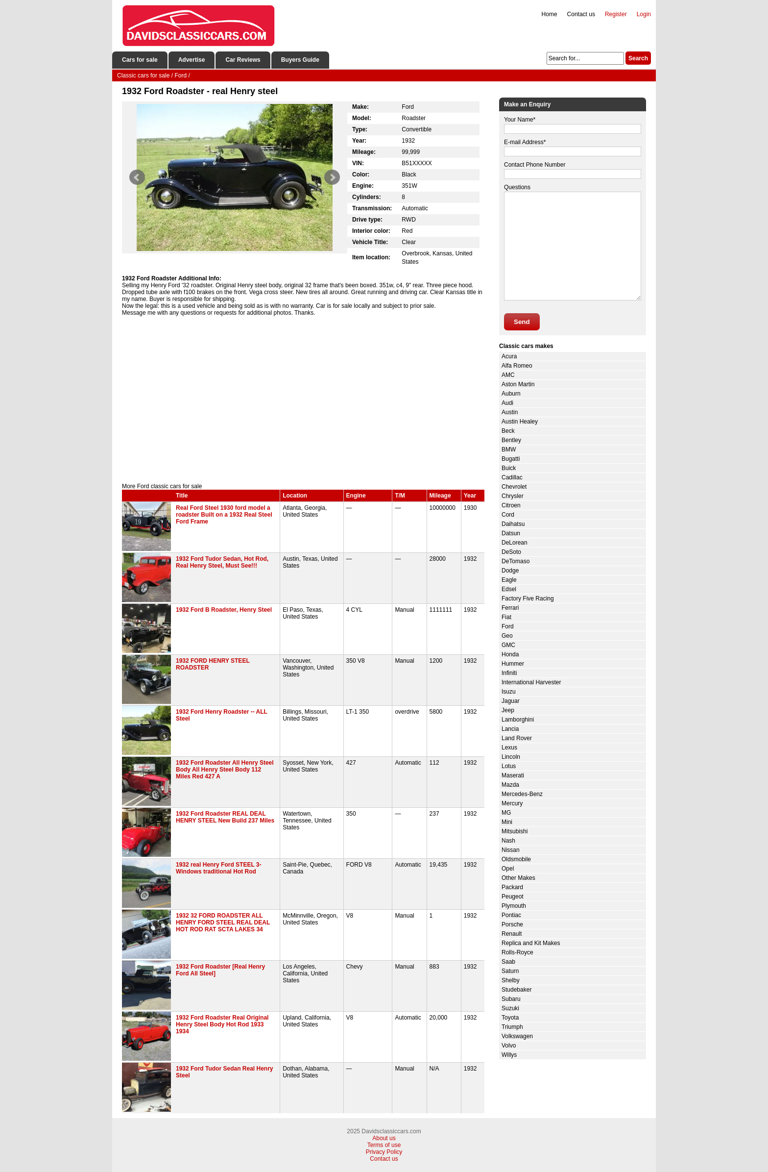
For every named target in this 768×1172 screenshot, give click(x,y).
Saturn (510, 971)
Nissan (511, 850)
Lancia (510, 728)
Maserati (513, 775)
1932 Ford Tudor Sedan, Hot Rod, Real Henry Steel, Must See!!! (222, 562)
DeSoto (511, 552)
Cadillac (512, 477)
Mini (507, 822)
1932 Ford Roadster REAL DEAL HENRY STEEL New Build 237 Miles (225, 817)
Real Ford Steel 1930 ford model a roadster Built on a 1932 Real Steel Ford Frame (224, 514)
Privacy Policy (384, 1151)
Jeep (508, 710)
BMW (509, 449)
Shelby (511, 980)
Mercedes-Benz (522, 794)
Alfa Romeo (517, 365)
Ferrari (510, 607)
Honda (510, 654)
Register (616, 14)
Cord (508, 514)
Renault (512, 933)
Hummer (513, 663)
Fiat (506, 617)
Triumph (512, 1026)
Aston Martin (518, 384)
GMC (508, 645)
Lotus (509, 766)
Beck (508, 430)
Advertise (191, 59)
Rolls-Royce (517, 952)
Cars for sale (140, 59)
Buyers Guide (300, 59)
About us (383, 1138)
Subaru (511, 999)
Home (549, 14)
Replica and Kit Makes (531, 943)
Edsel (509, 589)
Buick (509, 468)
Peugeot (513, 896)
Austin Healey (520, 421)
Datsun (511, 533)
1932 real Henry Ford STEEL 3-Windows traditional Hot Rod (219, 868)
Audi (507, 402)
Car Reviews (242, 59)
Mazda (510, 784)
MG (506, 812)
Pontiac (511, 915)
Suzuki (510, 1008)
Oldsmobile (516, 859)
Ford (508, 626)
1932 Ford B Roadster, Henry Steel (224, 609)
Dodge (510, 570)
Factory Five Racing (528, 598)
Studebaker (516, 989)
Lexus (509, 747)
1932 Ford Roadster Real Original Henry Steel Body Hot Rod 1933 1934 (222, 1024)
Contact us (581, 14)
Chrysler (513, 496)
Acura (509, 356)
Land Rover (517, 738)
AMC (508, 375)
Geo (507, 635)
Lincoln (511, 756)
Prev (137, 177)
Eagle (509, 579)
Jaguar (511, 701)
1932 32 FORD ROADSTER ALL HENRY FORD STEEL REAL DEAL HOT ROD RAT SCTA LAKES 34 (223, 922)
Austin (510, 412)
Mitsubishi (515, 831)
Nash (508, 840)
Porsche (512, 924)
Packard (512, 887)
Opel (508, 868)
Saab (508, 961)
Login (644, 14)
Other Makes (518, 877)
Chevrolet (514, 486)
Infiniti (509, 673)
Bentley (511, 440)
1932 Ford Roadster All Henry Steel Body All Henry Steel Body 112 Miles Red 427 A (225, 769)
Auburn (511, 393)
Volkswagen (517, 1036)
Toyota (510, 1017)
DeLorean (515, 542)
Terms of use (384, 1145)
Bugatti (511, 458)
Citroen (511, 505)
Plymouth (514, 905)
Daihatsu (513, 524)
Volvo (509, 1045)
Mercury (512, 803)
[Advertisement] (303, 399)
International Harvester (531, 682)
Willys (509, 1054)
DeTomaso (515, 561)
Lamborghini (518, 719)
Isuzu (509, 691)
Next (332, 177)
